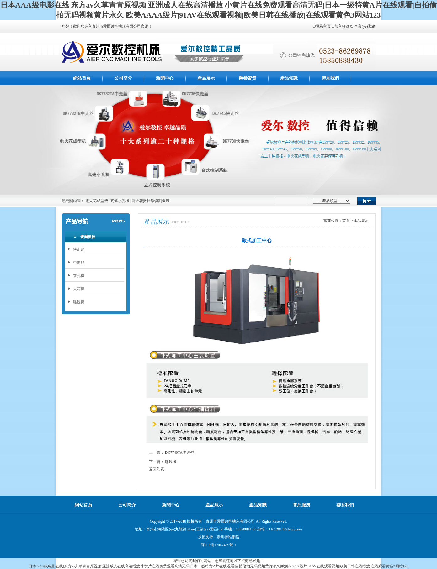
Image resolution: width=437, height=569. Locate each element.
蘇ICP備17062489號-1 (218, 545)
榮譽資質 (247, 78)
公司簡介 (123, 78)
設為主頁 (323, 26)
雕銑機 (170, 462)
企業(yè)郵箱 (364, 26)
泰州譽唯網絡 (228, 537)
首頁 (346, 220)
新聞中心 (164, 78)
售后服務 (301, 505)
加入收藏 (341, 26)
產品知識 (289, 78)
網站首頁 (82, 78)
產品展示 (206, 78)
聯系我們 (330, 78)
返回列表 (156, 469)
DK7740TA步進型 (179, 452)
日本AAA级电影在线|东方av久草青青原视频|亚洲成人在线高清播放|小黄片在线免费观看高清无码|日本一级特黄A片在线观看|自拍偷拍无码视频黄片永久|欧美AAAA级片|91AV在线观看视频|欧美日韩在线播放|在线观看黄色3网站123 (218, 566)
